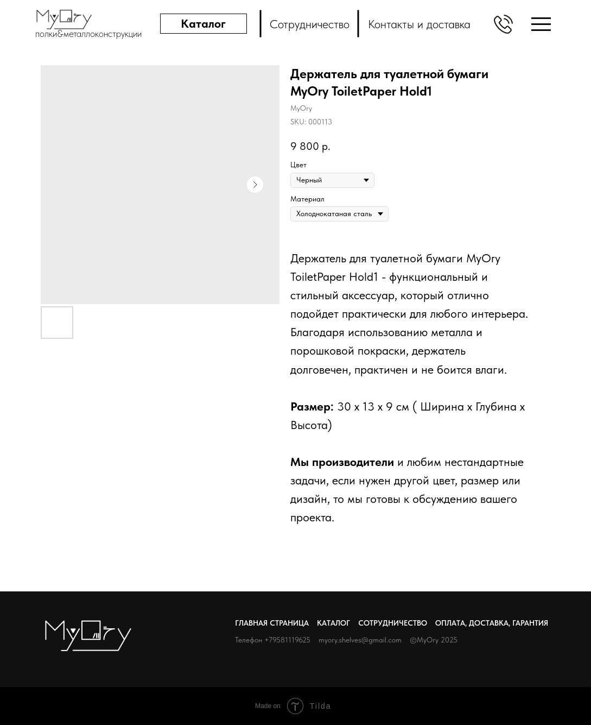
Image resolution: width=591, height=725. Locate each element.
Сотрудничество (392, 623)
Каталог (333, 623)
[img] (541, 24)
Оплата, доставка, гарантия (491, 623)
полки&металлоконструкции (88, 33)
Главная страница (272, 623)
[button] (503, 24)
